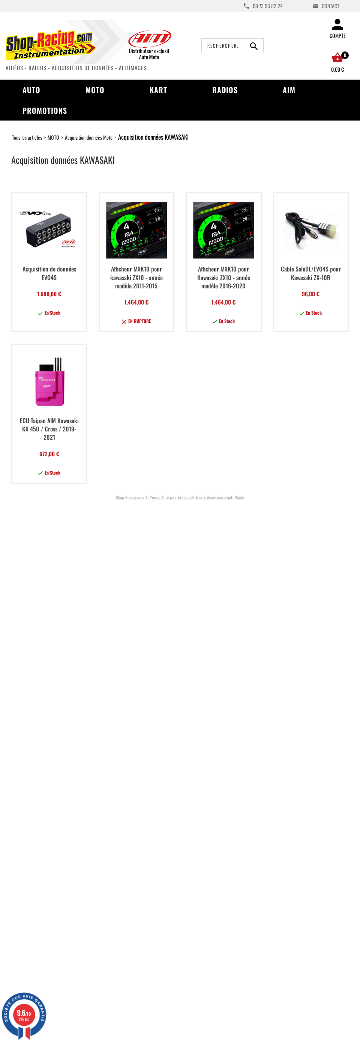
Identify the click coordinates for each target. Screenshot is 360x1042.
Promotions (44, 110)
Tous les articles (27, 137)
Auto (31, 89)
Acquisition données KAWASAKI (153, 137)
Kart (158, 89)
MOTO (53, 137)
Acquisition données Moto (88, 137)
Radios (225, 89)
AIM (289, 89)
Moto (95, 89)
